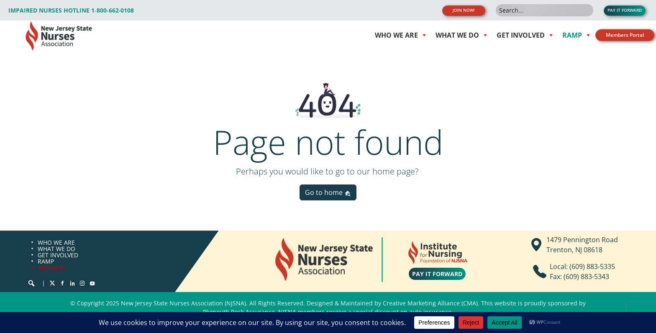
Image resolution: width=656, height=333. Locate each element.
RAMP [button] (572, 35)
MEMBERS (52, 267)
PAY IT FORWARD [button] (624, 10)
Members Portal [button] (625, 34)
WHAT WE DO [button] (457, 35)
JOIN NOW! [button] (464, 10)
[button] (31, 283)
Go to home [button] (328, 192)
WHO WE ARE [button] (396, 35)
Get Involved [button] (521, 35)
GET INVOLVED (58, 255)
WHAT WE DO (56, 249)
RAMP (46, 261)
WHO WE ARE (56, 242)
